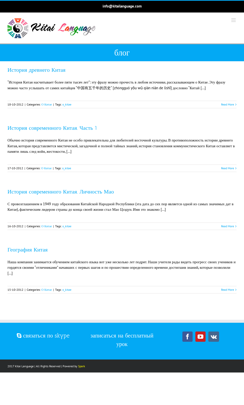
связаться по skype (43, 335)
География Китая (27, 249)
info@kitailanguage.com (122, 6)
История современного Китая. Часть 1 (52, 127)
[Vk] (213, 337)
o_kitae (66, 104)
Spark (81, 366)
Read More (227, 104)
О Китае (46, 104)
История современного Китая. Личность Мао (60, 191)
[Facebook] (187, 337)
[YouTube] (200, 337)
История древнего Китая (36, 69)
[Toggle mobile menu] (234, 20)
